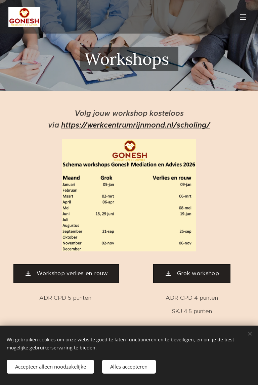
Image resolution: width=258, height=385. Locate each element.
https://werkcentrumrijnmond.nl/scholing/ (135, 124)
